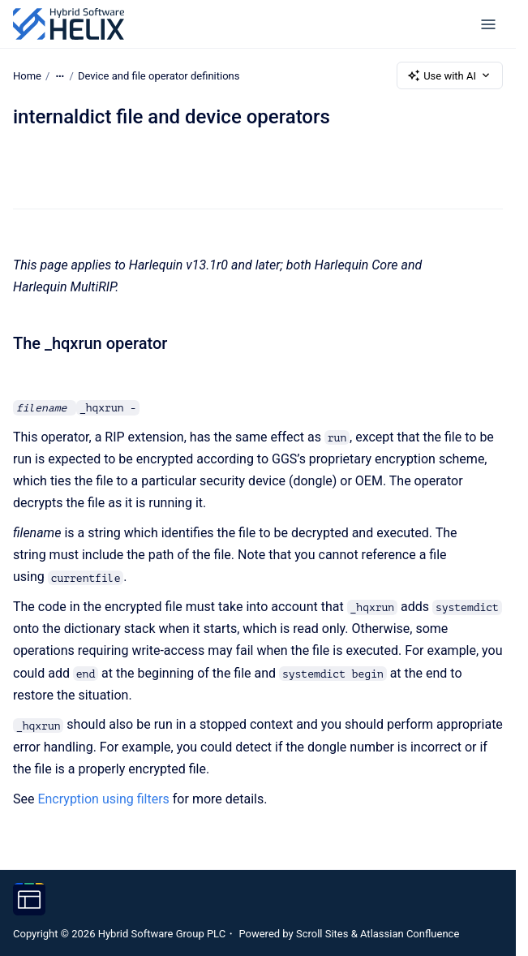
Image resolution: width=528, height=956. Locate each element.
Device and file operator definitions (159, 75)
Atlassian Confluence (409, 934)
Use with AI (449, 75)
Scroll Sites (322, 934)
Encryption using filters (103, 799)
